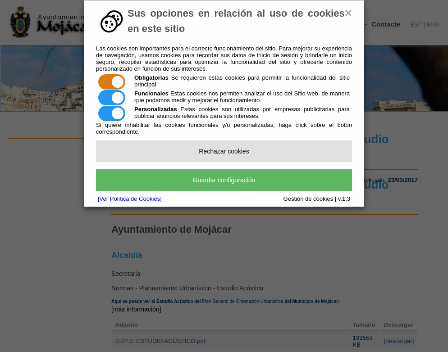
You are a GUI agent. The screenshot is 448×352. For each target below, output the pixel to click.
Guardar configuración (224, 180)
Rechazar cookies (224, 151)
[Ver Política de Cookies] (130, 198)
